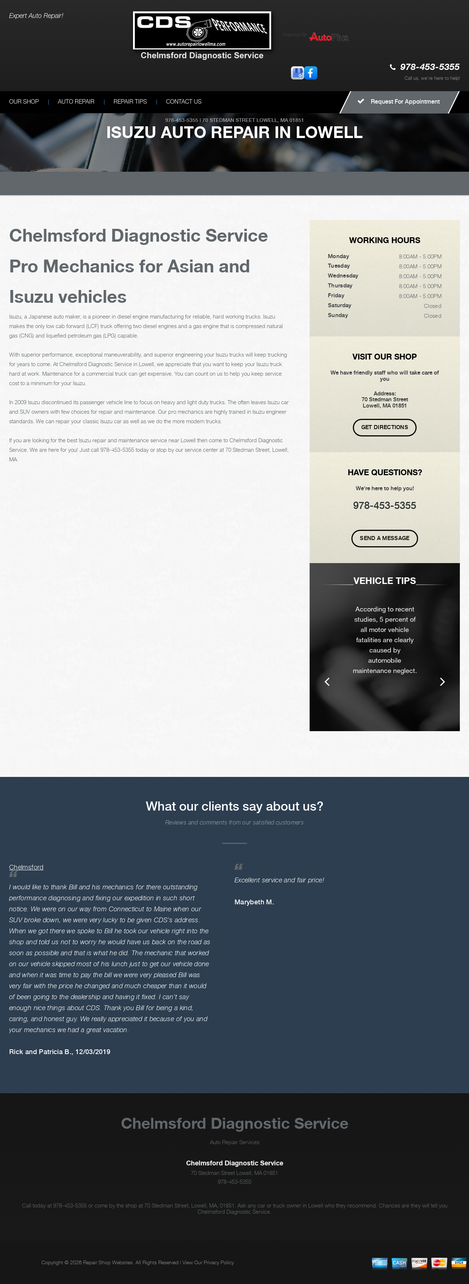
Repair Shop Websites (108, 1262)
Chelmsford (26, 867)
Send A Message (384, 538)
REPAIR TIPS (130, 101)
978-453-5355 (430, 67)
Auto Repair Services (234, 1142)
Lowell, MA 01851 (280, 120)
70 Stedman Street (228, 120)
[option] (385, 647)
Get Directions (384, 427)
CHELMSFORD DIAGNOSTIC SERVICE (57, 182)
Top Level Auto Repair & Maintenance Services (169, 182)
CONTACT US (184, 101)
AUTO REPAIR (76, 101)
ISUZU (307, 182)
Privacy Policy (219, 1262)
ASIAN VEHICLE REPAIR (263, 182)
